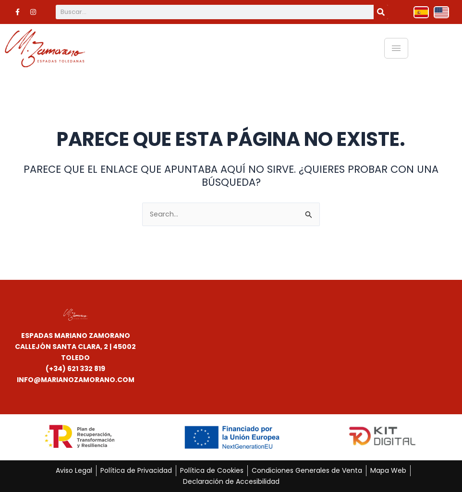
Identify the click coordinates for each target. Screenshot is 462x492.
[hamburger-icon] (396, 48)
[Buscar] (381, 12)
